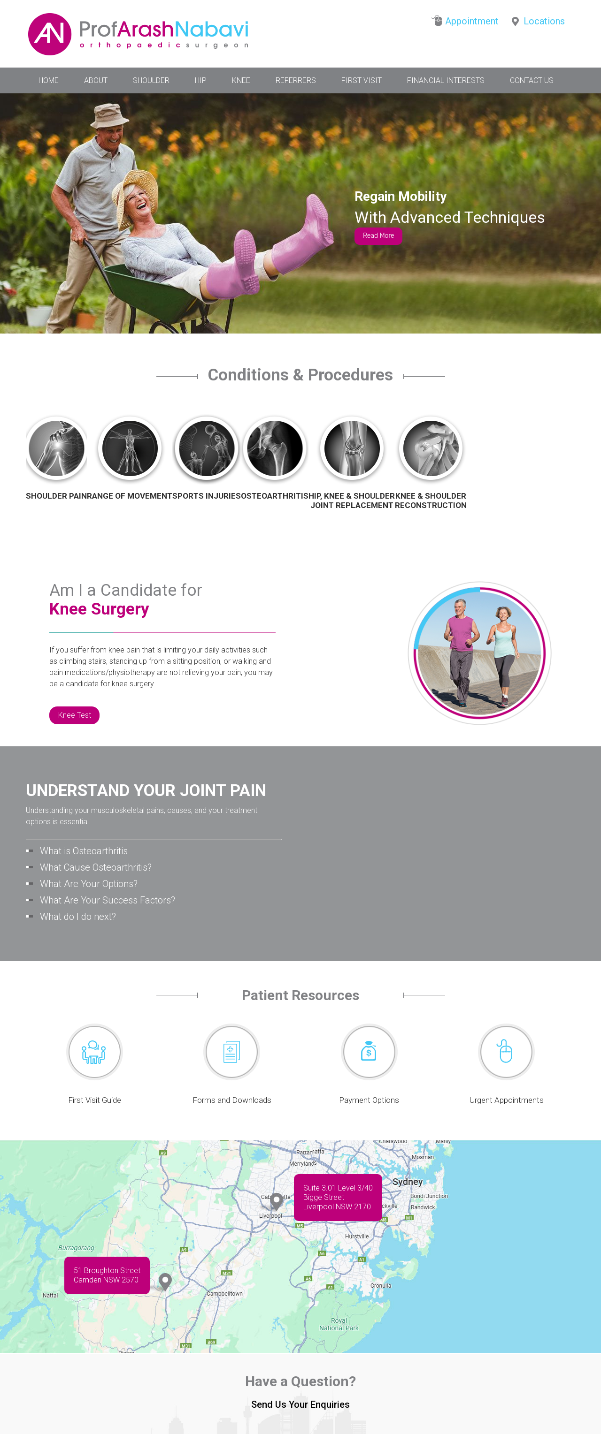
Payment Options (369, 1100)
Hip (201, 80)
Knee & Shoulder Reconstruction (431, 500)
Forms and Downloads (232, 1100)
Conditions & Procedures (300, 377)
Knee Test (74, 715)
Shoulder (151, 80)
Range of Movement (129, 496)
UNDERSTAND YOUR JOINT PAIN (146, 790)
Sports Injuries (206, 496)
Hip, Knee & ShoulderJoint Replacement (351, 500)
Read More (378, 236)
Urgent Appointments (507, 1100)
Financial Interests (446, 80)
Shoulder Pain (56, 496)
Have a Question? (300, 1381)
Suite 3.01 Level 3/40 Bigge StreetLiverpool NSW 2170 (338, 1197)
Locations (544, 21)
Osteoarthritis (274, 496)
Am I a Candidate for (125, 600)
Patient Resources (300, 995)
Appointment (472, 21)
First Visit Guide (94, 1100)
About (96, 80)
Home (49, 80)
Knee (241, 80)
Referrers (296, 80)
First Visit (361, 80)
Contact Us (532, 80)
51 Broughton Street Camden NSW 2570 (107, 1275)
